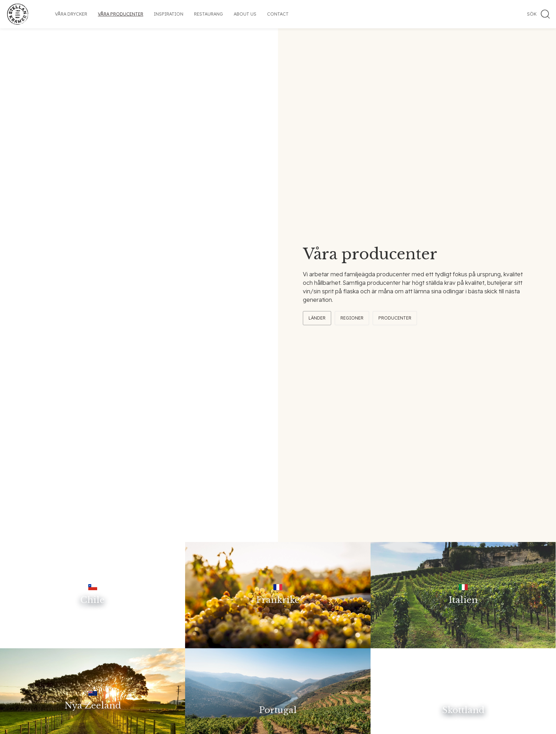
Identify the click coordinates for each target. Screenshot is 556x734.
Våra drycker (71, 14)
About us (245, 14)
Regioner (351, 318)
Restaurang (208, 14)
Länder (317, 318)
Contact (278, 14)
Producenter (394, 318)
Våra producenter (120, 14)
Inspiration (168, 14)
